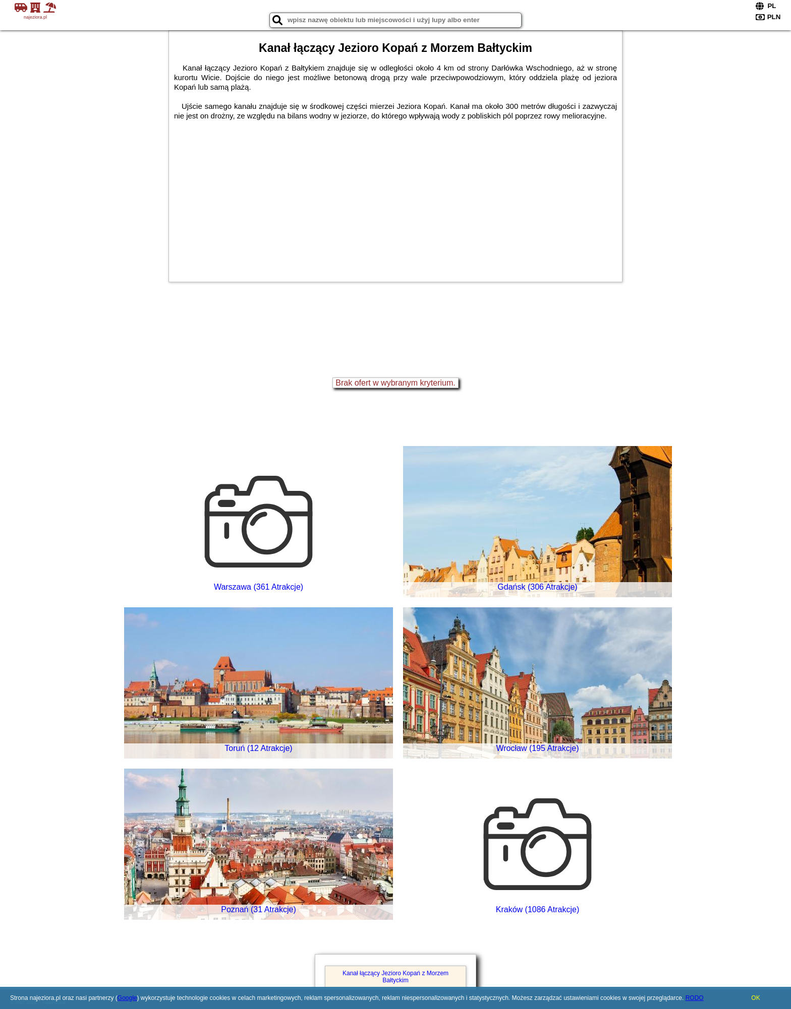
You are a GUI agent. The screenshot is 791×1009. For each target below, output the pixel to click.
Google (127, 997)
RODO (695, 997)
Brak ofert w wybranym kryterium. (395, 383)
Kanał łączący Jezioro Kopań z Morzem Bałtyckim (395, 977)
